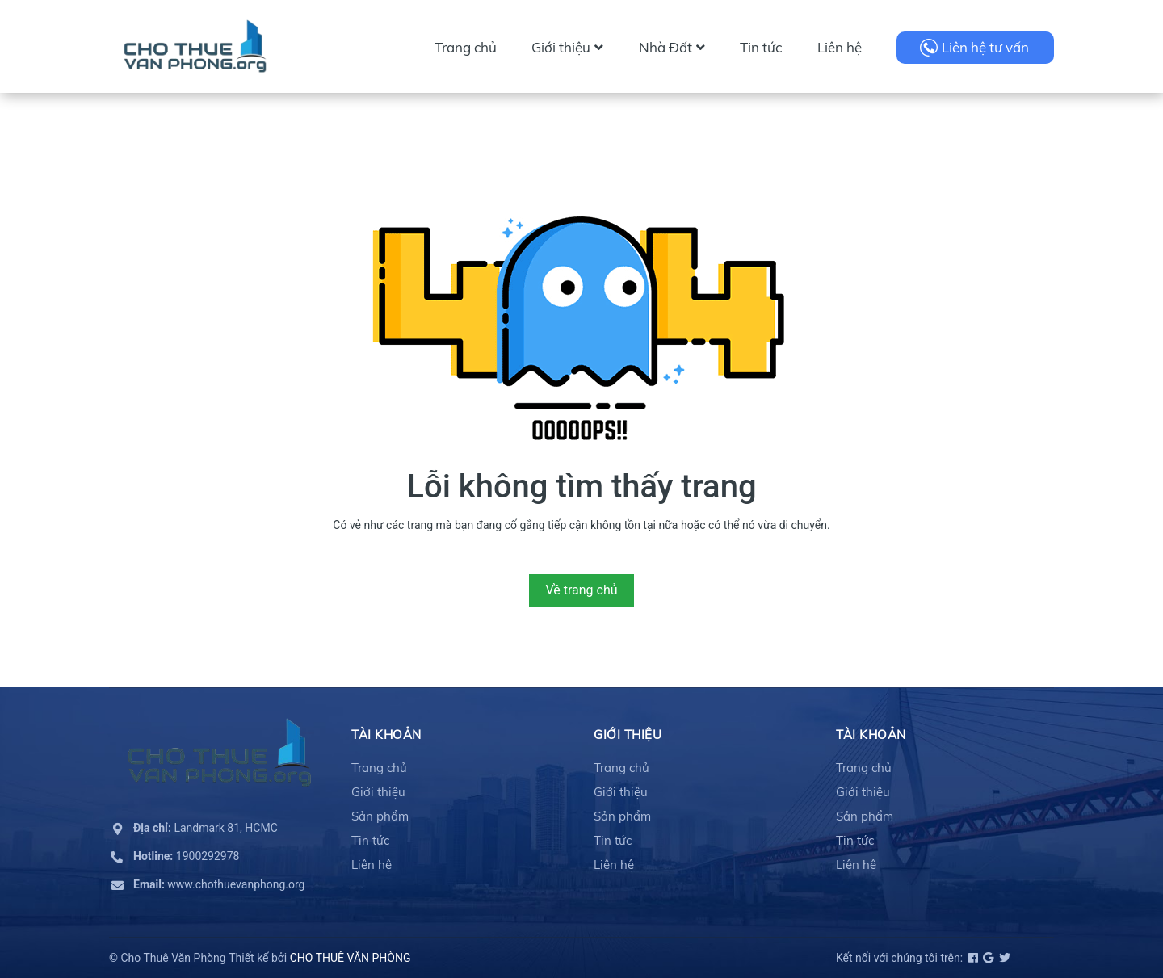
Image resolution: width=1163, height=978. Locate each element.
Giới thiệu (567, 47)
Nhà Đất (672, 47)
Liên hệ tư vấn (985, 47)
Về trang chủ (581, 590)
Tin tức (761, 47)
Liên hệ (839, 47)
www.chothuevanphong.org (218, 884)
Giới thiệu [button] (627, 734)
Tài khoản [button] (386, 734)
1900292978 (186, 856)
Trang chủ (466, 47)
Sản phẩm (380, 816)
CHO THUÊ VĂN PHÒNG (350, 957)
